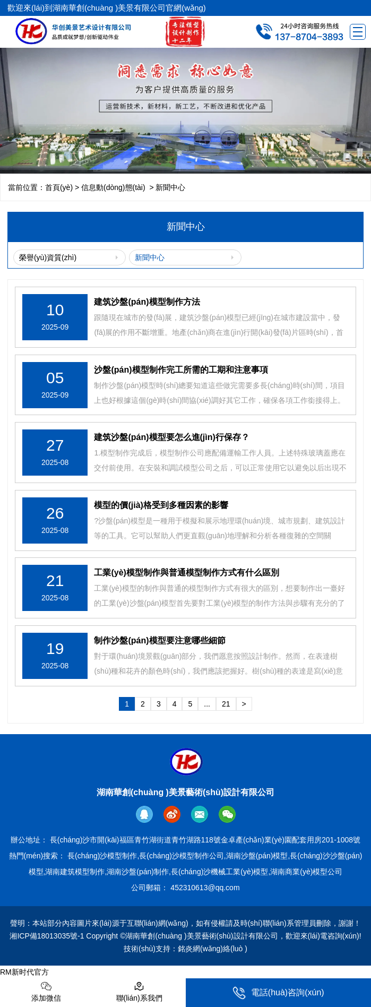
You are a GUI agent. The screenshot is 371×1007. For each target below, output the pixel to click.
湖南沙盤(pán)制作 (138, 871)
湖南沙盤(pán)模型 (257, 855)
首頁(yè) (59, 187)
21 (226, 704)
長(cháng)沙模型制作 (102, 855)
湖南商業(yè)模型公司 (306, 871)
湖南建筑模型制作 (75, 871)
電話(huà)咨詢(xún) (278, 993)
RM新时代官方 (24, 972)
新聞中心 (150, 257)
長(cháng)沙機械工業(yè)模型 (220, 871)
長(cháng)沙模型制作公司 (181, 855)
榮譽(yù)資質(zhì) (47, 257)
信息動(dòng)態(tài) (113, 187)
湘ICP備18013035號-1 (47, 936)
